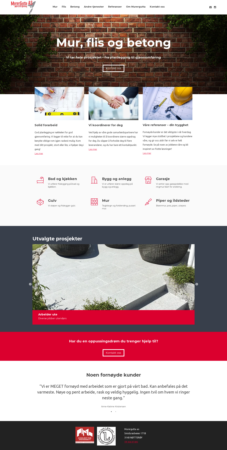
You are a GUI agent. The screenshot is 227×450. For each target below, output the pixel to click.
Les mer (39, 153)
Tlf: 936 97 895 (131, 442)
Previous (30, 284)
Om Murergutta (135, 6)
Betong (75, 6)
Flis (64, 6)
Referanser (115, 6)
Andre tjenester (94, 6)
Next (196, 284)
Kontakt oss (157, 6)
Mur (55, 6)
